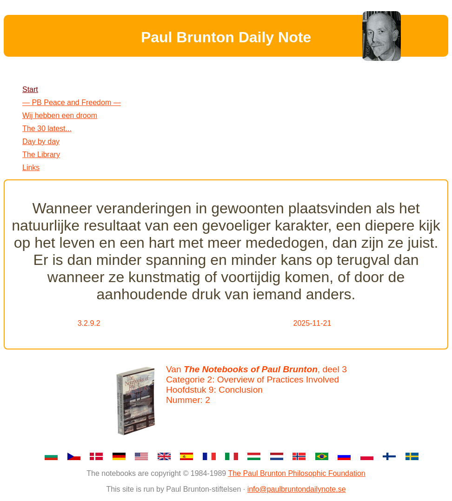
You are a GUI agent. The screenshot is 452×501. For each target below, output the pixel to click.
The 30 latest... (47, 128)
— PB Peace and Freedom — (71, 102)
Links (31, 167)
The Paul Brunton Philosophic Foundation (296, 473)
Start (30, 89)
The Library (41, 154)
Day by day (41, 141)
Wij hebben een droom (59, 115)
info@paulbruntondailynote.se (296, 489)
